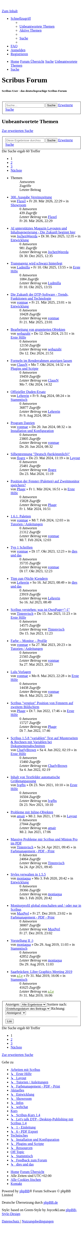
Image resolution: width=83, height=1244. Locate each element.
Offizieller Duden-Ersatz (28, 392)
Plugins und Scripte (24, 368)
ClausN (22, 364)
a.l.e (20, 975)
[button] (16, 170)
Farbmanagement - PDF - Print (32, 851)
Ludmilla (23, 267)
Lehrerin (23, 396)
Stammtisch (19, 400)
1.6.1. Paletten (21, 516)
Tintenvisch (25, 613)
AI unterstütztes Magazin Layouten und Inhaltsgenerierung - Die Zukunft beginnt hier (43, 230)
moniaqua (24, 878)
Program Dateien (23, 423)
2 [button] (11, 162)
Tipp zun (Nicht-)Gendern (29, 578)
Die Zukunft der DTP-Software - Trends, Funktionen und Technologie (39, 296)
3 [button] (11, 166)
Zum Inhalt (10, 11)
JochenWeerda (27, 236)
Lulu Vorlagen (21, 672)
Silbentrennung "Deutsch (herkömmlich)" (40, 454)
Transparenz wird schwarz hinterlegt (36, 263)
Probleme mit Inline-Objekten (32, 812)
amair (21, 816)
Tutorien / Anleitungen (27, 524)
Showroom (18, 205)
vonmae (22, 302)
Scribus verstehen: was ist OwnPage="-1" (40, 609)
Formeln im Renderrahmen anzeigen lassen (41, 361)
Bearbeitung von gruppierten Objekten (38, 329)
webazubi (23, 333)
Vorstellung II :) (22, 940)
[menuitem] (36, 26)
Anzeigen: (25, 1004)
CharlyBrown (26, 750)
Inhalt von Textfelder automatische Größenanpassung (35, 779)
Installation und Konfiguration (32, 431)
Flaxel (21, 201)
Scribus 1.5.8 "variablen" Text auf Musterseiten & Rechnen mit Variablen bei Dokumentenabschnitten (44, 742)
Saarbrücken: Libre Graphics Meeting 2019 (41, 972)
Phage (21, 489)
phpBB (24, 1191)
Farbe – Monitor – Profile (29, 641)
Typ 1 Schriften (22, 547)
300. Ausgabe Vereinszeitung (31, 197)
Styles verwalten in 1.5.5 (28, 874)
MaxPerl (23, 913)
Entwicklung (20, 240)
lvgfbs (21, 785)
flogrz (21, 458)
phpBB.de (51, 1202)
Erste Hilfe (18, 337)
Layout (75, 458)
